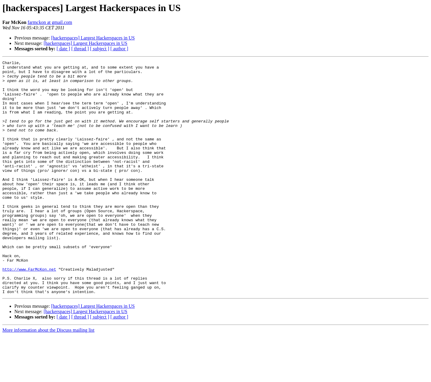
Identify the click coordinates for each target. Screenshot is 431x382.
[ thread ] (80, 48)
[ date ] (63, 48)
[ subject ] (99, 48)
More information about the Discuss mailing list (48, 376)
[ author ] (119, 48)
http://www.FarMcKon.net (29, 311)
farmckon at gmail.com (50, 22)
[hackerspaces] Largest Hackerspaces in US (93, 37)
